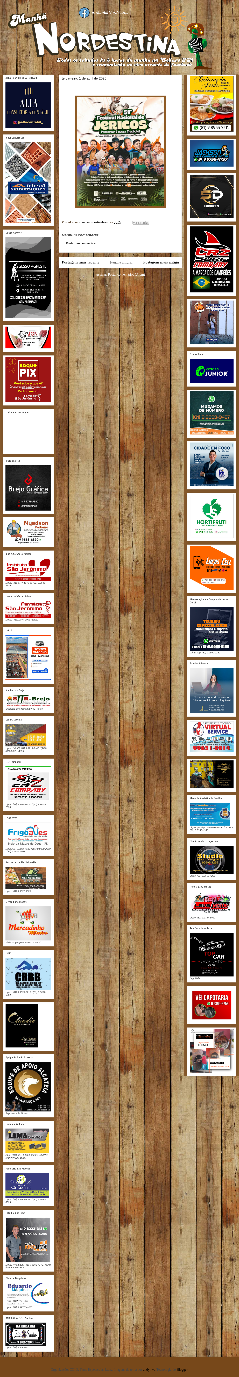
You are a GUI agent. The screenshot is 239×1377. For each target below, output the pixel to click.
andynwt (149, 1369)
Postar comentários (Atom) (126, 274)
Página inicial (121, 262)
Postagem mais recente (80, 262)
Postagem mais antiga (161, 262)
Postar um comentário (81, 243)
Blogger (182, 1369)
